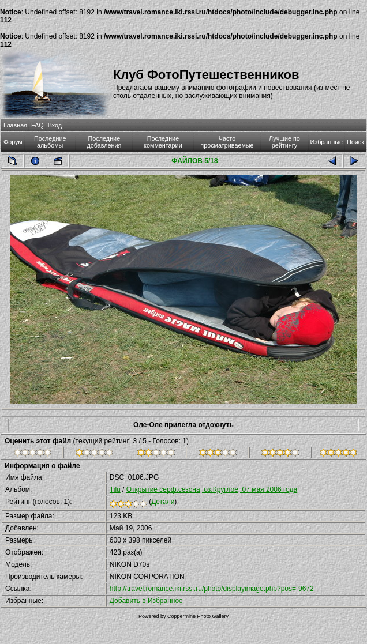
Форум (13, 141)
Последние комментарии (163, 142)
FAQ (37, 125)
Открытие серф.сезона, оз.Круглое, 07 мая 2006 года (211, 489)
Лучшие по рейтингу (284, 142)
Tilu (115, 489)
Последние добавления (104, 142)
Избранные (326, 141)
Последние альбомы (50, 142)
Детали (162, 502)
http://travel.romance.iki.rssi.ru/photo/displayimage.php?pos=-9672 (212, 589)
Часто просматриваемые (226, 142)
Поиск (355, 141)
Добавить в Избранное (146, 601)
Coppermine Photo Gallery (198, 616)
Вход (55, 125)
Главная (15, 125)
